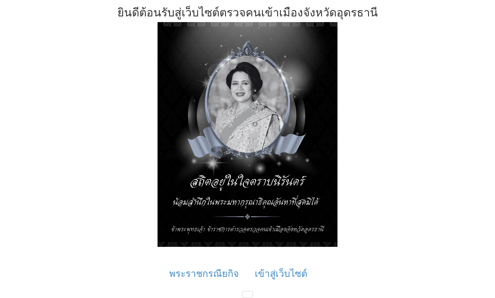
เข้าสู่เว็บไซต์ (281, 273)
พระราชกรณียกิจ (204, 273)
